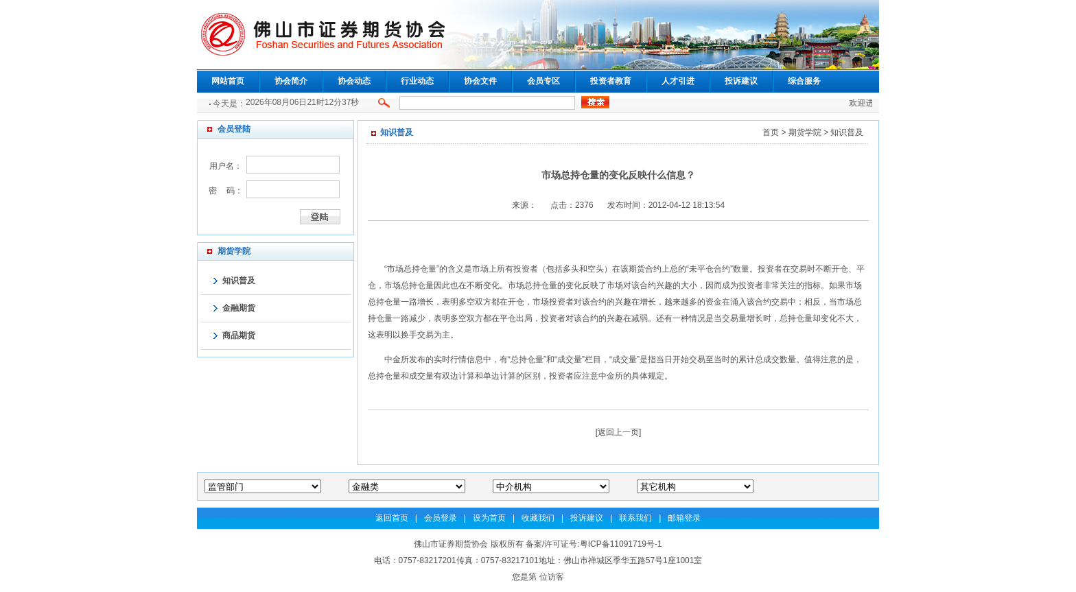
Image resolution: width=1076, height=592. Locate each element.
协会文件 (480, 81)
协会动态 (354, 81)
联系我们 (635, 518)
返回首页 (391, 518)
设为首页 (489, 518)
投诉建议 (741, 81)
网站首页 (227, 81)
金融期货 (238, 308)
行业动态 (417, 81)
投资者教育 (610, 81)
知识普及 (238, 280)
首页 (770, 132)
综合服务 (804, 81)
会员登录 (440, 518)
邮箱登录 (684, 518)
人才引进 (678, 81)
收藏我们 (538, 518)
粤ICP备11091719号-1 (621, 544)
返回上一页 (618, 432)
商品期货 (238, 335)
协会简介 (290, 81)
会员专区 (543, 81)
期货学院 (804, 132)
